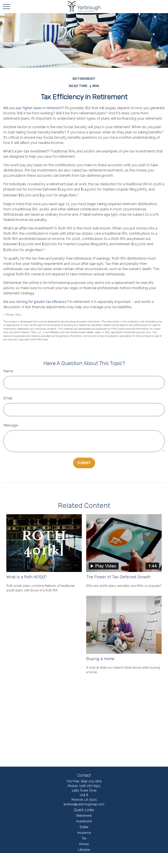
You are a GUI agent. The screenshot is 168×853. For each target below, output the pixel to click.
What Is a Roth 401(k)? (26, 577)
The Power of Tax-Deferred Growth (118, 577)
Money (84, 844)
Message (10, 425)
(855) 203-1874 (91, 781)
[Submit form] (84, 463)
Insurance (84, 832)
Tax (84, 838)
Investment (84, 821)
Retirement (84, 815)
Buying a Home (100, 658)
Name (8, 371)
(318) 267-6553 (89, 786)
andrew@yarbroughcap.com (84, 804)
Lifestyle (84, 849)
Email (7, 398)
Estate (84, 827)
